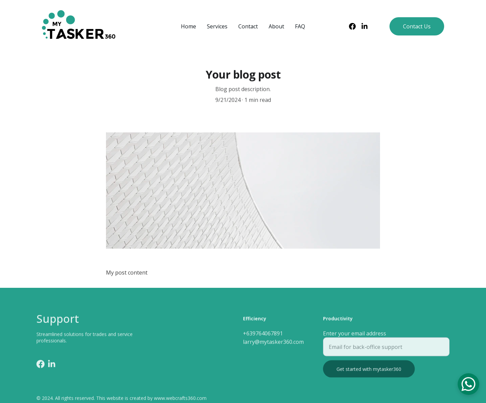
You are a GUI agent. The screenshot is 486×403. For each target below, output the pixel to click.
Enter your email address (354, 336)
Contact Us (417, 26)
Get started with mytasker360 (368, 372)
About (276, 26)
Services (217, 26)
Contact (248, 26)
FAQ (300, 26)
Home (188, 26)
